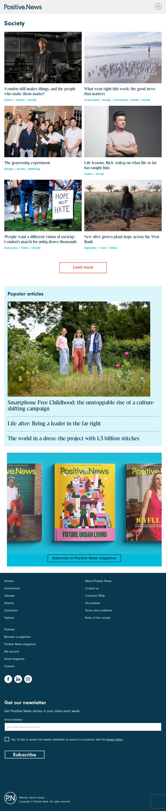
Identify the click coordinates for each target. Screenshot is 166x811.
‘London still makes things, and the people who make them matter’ (40, 91)
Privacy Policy (114, 739)
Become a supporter (17, 637)
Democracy (11, 248)
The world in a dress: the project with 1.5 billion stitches (73, 438)
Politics (25, 248)
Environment (121, 100)
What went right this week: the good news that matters (119, 91)
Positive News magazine (20, 644)
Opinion (9, 618)
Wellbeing (34, 169)
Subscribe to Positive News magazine (84, 558)
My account (11, 651)
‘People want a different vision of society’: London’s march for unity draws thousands (40, 239)
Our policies (92, 603)
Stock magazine (14, 659)
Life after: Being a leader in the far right (54, 423)
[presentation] (37, 774)
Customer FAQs (95, 596)
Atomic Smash (37, 797)
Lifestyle (20, 100)
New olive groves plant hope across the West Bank (121, 239)
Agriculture (90, 248)
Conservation (91, 100)
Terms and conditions (98, 610)
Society (32, 100)
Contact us (92, 588)
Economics (11, 610)
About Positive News (98, 581)
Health (135, 100)
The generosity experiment (27, 163)
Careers (9, 666)
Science (9, 603)
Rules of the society (97, 618)
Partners (9, 629)
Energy (106, 100)
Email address (13, 719)
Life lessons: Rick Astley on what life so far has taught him (120, 165)
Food (103, 248)
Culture (8, 100)
